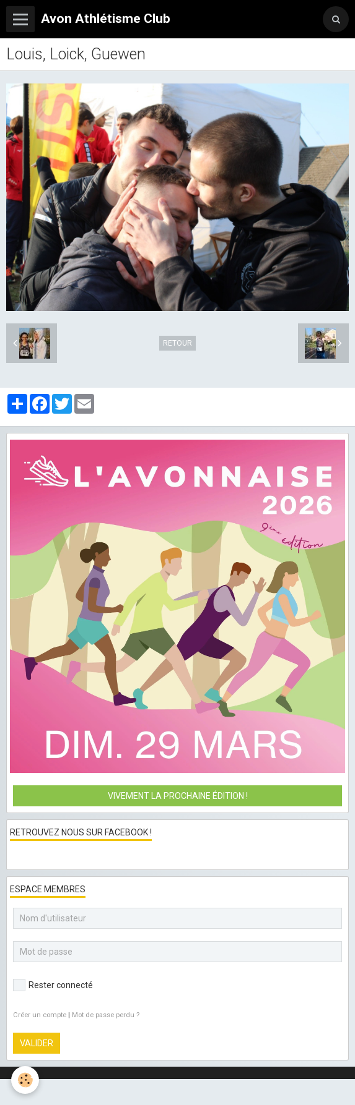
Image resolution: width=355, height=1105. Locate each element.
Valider (36, 1043)
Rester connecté (53, 985)
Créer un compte (39, 1015)
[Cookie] (25, 1080)
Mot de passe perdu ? (105, 1015)
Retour (177, 343)
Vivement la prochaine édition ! (178, 796)
